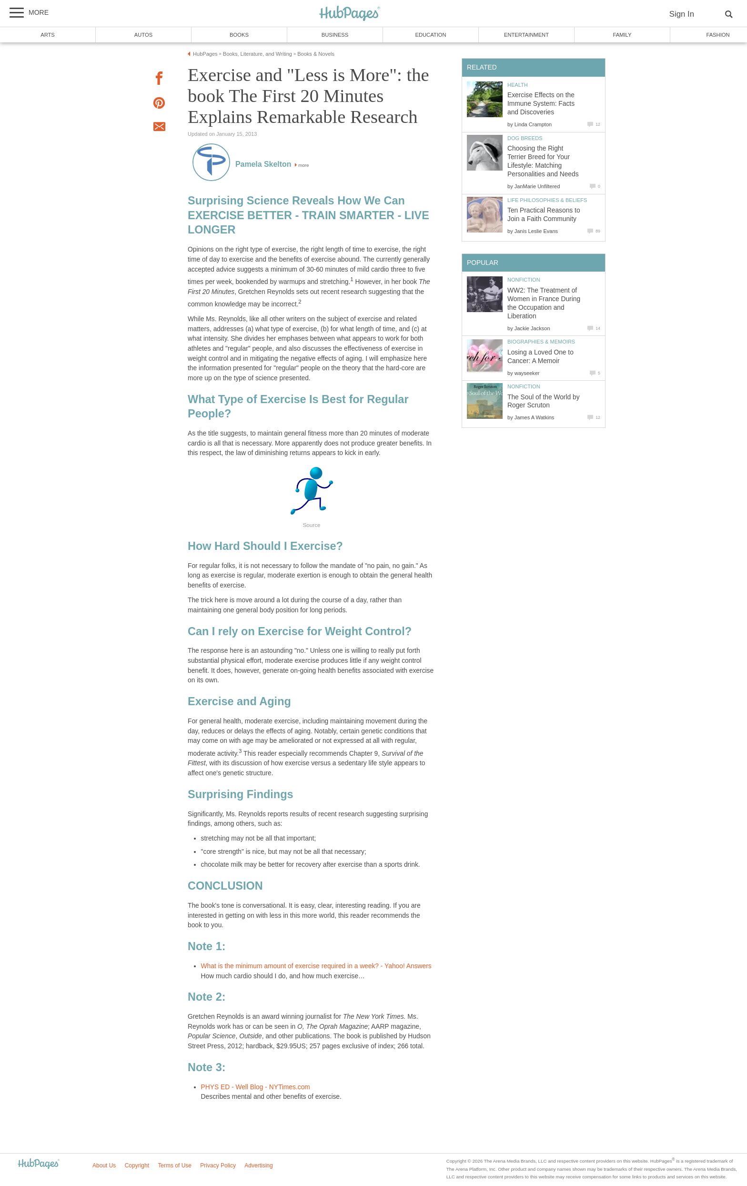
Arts (47, 35)
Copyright (137, 1165)
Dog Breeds (525, 138)
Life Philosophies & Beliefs (547, 200)
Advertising (258, 1165)
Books (239, 35)
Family (622, 35)
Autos (143, 35)
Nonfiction (523, 280)
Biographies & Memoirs (541, 342)
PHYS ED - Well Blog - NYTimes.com (255, 1087)
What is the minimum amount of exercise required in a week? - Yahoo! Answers (316, 966)
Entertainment (526, 35)
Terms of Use (175, 1165)
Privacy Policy (218, 1165)
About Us (104, 1165)
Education (430, 35)
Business (335, 35)
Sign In (681, 14)
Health (517, 85)
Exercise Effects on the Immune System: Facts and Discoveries (541, 103)
